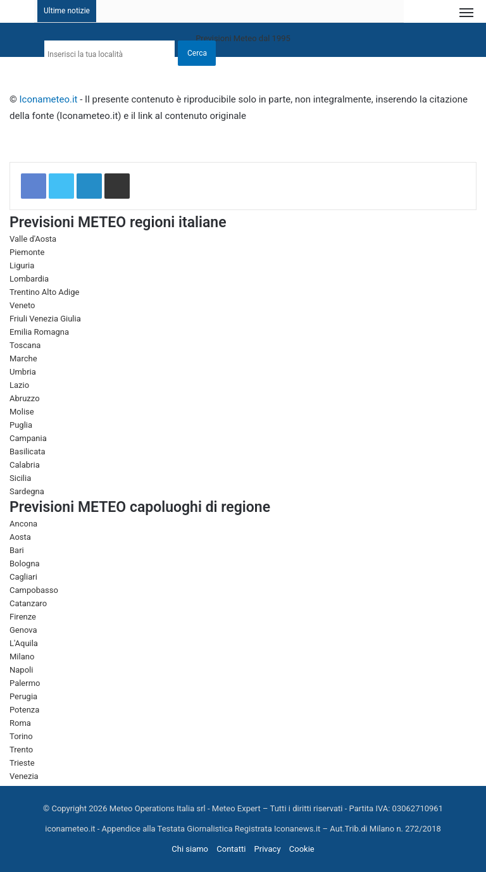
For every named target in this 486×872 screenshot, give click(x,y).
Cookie (302, 849)
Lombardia (29, 278)
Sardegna (26, 491)
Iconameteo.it (49, 99)
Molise (21, 411)
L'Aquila (23, 643)
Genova (23, 630)
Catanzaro (28, 603)
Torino (21, 736)
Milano (21, 656)
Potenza (24, 709)
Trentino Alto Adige (44, 292)
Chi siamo (189, 849)
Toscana (24, 345)
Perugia (23, 696)
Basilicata (27, 451)
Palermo (24, 683)
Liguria (21, 265)
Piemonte (26, 252)
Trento (21, 749)
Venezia (24, 776)
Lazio (19, 385)
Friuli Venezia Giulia (45, 318)
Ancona (23, 523)
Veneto (22, 305)
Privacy (267, 849)
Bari (16, 550)
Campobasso (33, 590)
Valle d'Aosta (32, 239)
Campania (28, 438)
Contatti (231, 849)
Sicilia (20, 478)
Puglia (20, 425)
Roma (20, 723)
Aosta (20, 537)
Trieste (22, 763)
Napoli (21, 670)
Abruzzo (24, 398)
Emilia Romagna (39, 332)
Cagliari (23, 577)
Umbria (22, 372)
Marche (23, 358)
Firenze (22, 616)
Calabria (24, 465)
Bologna (24, 563)
